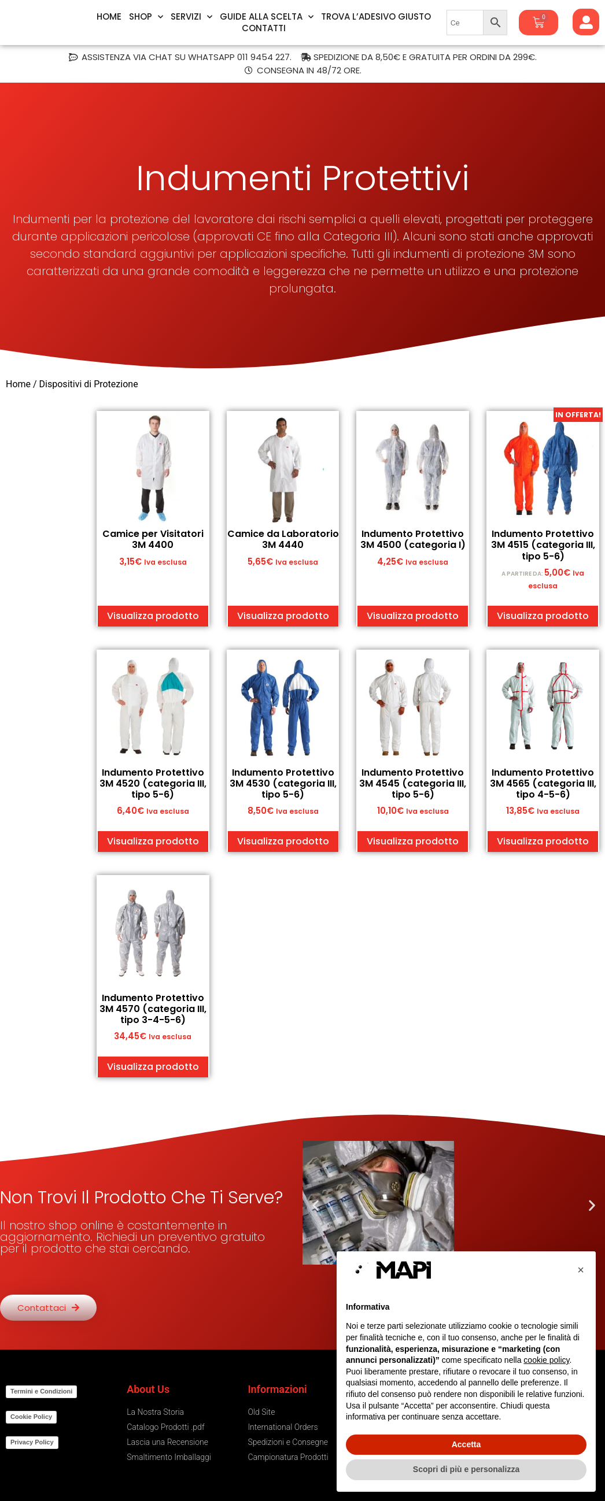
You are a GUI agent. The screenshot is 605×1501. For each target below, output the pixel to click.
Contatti (264, 28)
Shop (146, 17)
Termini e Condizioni (41, 1391)
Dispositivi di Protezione (90, 384)
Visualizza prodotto (153, 615)
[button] (315, 1205)
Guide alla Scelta (266, 17)
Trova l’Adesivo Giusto (376, 17)
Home (109, 17)
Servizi (191, 17)
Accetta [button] (466, 1444)
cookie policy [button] (546, 1360)
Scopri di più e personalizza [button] (466, 1469)
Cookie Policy (31, 1416)
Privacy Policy (32, 1442)
